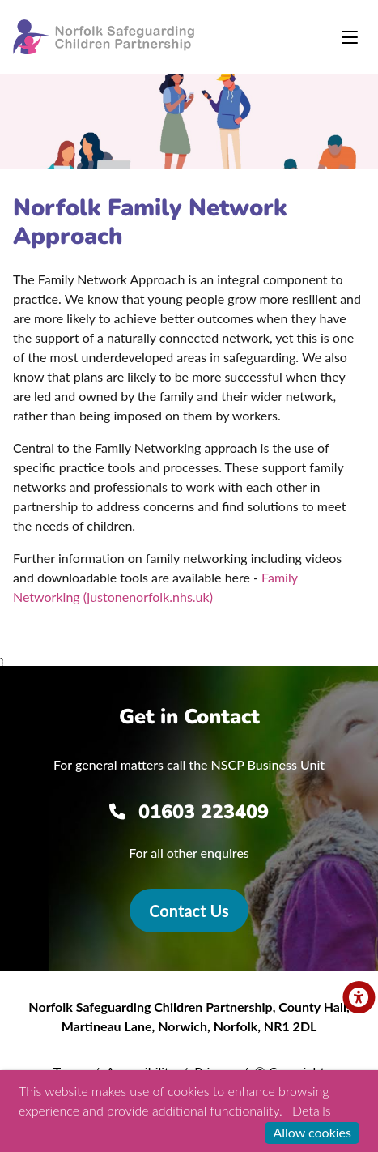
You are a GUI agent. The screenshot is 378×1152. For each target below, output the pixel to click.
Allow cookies (312, 1132)
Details (311, 1110)
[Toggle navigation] (349, 37)
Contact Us (188, 910)
